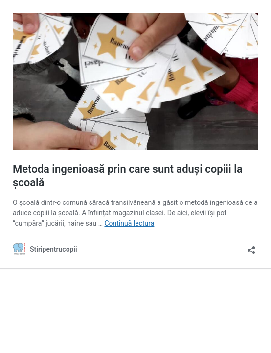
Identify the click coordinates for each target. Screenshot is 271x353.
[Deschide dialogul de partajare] (251, 246)
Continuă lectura (129, 223)
